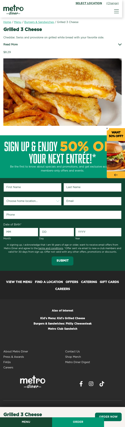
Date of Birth (12, 224)
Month (7, 238)
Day (41, 238)
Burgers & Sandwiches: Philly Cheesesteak (62, 323)
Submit (62, 260)
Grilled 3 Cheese (67, 22)
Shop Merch (73, 357)
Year (77, 238)
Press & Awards (13, 357)
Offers (72, 282)
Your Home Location (17, 194)
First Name (11, 180)
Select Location (91, 3)
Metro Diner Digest (77, 362)
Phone (8, 207)
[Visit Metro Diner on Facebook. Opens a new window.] (81, 384)
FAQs (7, 362)
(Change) (115, 3)
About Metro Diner (15, 351)
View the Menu (19, 282)
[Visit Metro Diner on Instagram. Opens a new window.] (91, 384)
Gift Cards (109, 282)
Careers (62, 289)
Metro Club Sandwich (62, 329)
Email (67, 194)
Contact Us (72, 351)
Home (7, 22)
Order (94, 422)
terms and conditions (50, 248)
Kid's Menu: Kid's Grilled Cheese (62, 318)
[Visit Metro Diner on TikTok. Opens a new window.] (102, 384)
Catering (89, 282)
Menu (17, 22)
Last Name (71, 180)
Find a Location (49, 282)
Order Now (108, 416)
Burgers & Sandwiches (39, 22)
